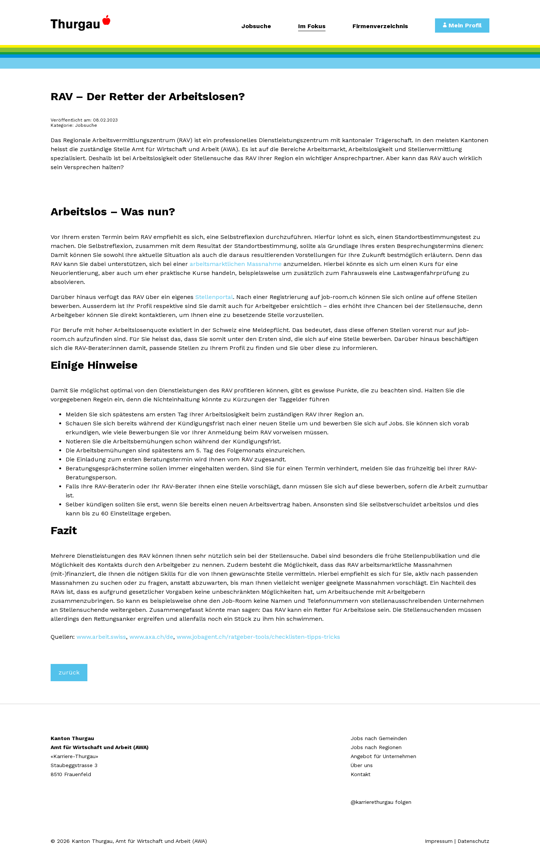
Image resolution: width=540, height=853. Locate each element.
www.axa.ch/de (151, 636)
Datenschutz (473, 841)
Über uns (362, 765)
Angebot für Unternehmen (383, 756)
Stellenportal (214, 296)
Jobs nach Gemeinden (379, 738)
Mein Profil (462, 25)
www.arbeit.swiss (101, 636)
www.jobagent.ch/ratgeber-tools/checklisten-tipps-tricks (258, 636)
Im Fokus (312, 26)
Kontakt (360, 774)
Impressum (439, 841)
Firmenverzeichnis (380, 26)
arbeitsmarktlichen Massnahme (236, 263)
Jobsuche (256, 26)
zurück (69, 672)
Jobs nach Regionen (376, 747)
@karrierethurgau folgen (381, 802)
